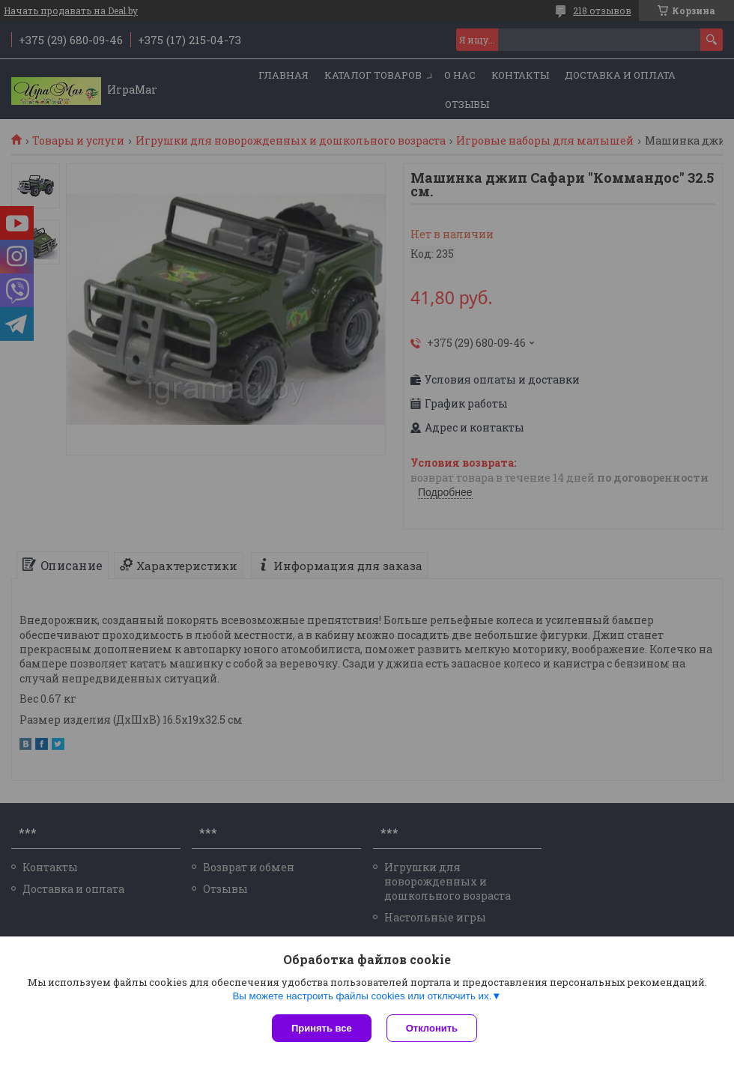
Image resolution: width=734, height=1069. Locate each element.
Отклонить (432, 1028)
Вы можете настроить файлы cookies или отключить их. (361, 996)
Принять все (321, 1028)
